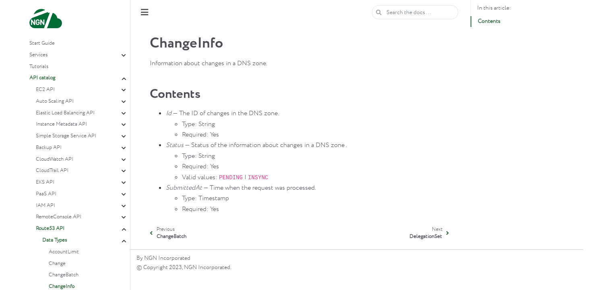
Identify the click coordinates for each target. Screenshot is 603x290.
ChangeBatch (63, 275)
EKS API (45, 182)
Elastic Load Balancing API (65, 113)
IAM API (45, 205)
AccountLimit (64, 252)
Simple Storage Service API (66, 136)
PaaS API (46, 194)
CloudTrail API (52, 170)
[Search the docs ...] (415, 12)
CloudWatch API (54, 159)
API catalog (42, 78)
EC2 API (45, 89)
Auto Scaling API (55, 101)
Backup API (49, 147)
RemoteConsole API (58, 217)
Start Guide (42, 43)
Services (38, 55)
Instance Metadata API (61, 124)
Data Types (54, 240)
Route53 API (50, 228)
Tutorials (38, 66)
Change (57, 263)
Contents (489, 21)
